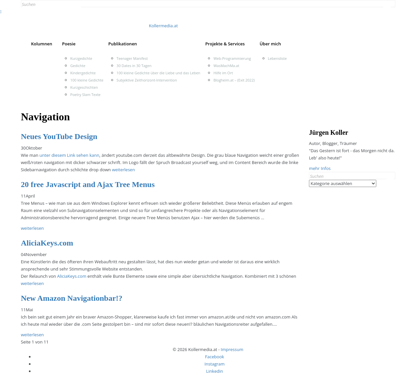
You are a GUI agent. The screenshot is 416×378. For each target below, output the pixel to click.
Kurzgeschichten (84, 87)
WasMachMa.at (226, 65)
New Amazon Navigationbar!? (71, 298)
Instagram (215, 364)
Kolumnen (42, 44)
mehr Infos (320, 168)
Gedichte (77, 65)
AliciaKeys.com (47, 243)
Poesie (69, 44)
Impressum (232, 349)
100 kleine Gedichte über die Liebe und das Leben (158, 72)
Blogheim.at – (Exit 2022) (234, 80)
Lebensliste (277, 58)
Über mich (270, 44)
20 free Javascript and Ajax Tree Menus (88, 184)
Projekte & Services (225, 44)
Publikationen (122, 44)
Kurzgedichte (81, 58)
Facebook (214, 357)
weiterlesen (123, 170)
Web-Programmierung (232, 58)
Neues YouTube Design (59, 136)
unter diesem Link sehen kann (69, 155)
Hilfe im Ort (223, 72)
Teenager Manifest (132, 58)
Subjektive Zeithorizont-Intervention (147, 80)
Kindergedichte (83, 72)
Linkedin (214, 371)
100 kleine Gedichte (86, 80)
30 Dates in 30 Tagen (134, 65)
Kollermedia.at (163, 26)
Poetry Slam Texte (85, 94)
